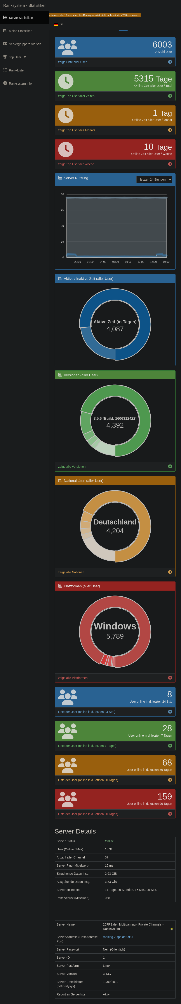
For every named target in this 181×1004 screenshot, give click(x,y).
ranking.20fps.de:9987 (118, 937)
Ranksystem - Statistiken (25, 5)
